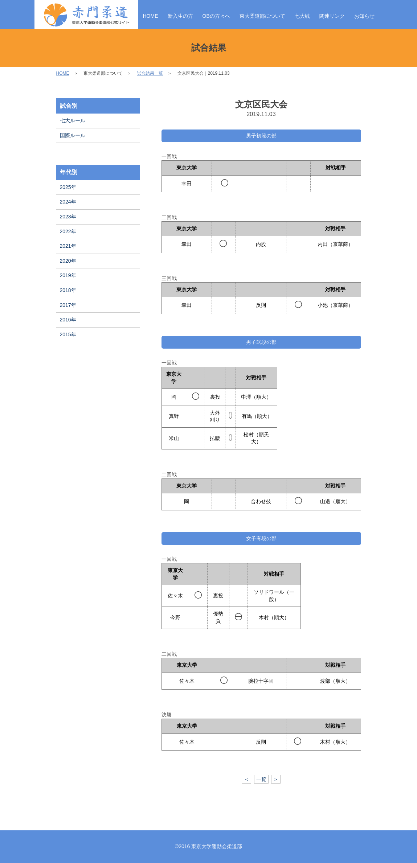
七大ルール (72, 120)
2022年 (68, 231)
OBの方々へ (216, 16)
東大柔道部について (262, 16)
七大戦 (302, 16)
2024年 (68, 202)
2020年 (68, 261)
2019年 (68, 275)
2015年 (68, 334)
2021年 (68, 246)
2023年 (68, 216)
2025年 (68, 187)
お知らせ (364, 16)
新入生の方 (180, 16)
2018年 (68, 290)
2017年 (68, 305)
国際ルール (72, 135)
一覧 (261, 779)
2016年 (68, 319)
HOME (150, 16)
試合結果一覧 (150, 73)
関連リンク (332, 16)
